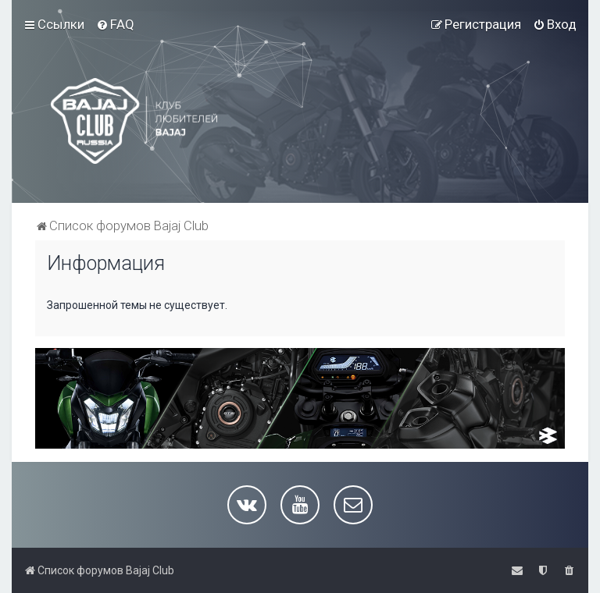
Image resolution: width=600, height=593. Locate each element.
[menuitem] (115, 24)
